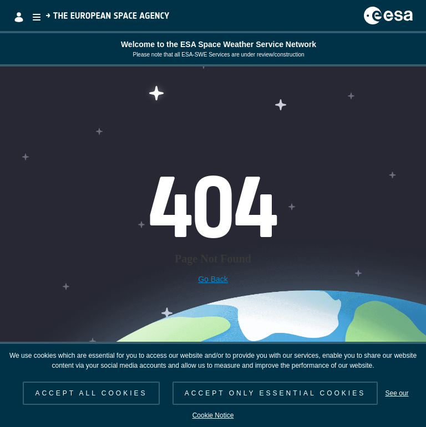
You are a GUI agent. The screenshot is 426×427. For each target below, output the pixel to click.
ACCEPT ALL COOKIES (91, 393)
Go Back (213, 279)
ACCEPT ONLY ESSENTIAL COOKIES (275, 393)
